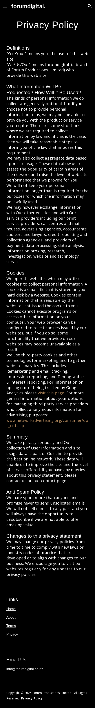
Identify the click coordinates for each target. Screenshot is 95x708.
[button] (5, 6)
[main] (47, 25)
